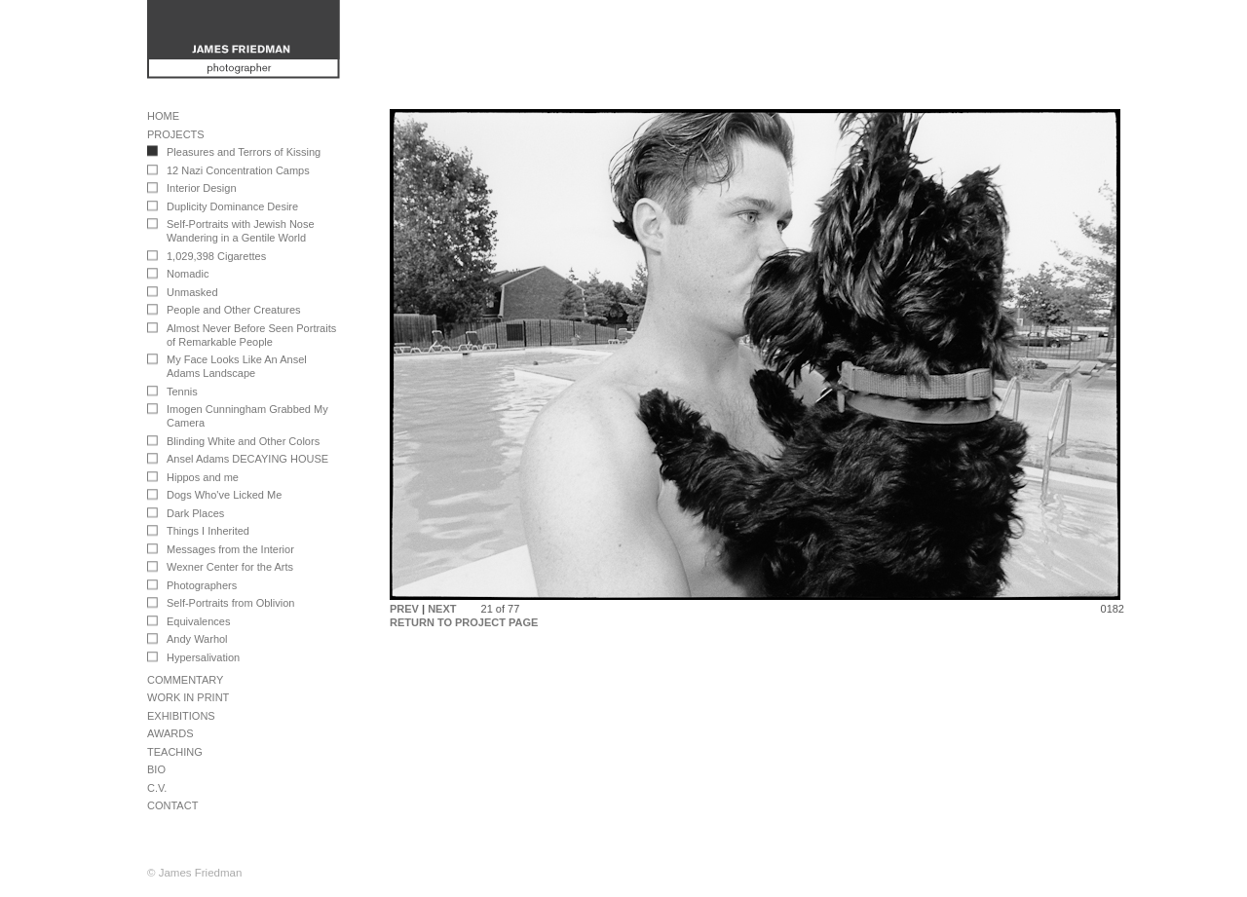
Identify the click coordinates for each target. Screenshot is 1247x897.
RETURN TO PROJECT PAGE (464, 622)
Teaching (175, 752)
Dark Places (195, 513)
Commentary (185, 680)
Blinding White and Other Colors (243, 441)
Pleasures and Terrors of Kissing (244, 152)
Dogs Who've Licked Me (224, 495)
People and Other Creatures (234, 310)
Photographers (202, 585)
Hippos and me (203, 477)
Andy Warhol (197, 639)
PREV (404, 609)
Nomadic (187, 274)
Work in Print (188, 697)
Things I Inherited (208, 531)
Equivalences (198, 621)
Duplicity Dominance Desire (232, 206)
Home (163, 116)
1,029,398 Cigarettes (216, 256)
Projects (176, 134)
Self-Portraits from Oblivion (230, 603)
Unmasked (192, 292)
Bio (156, 769)
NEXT (442, 609)
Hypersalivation (203, 657)
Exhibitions (181, 716)
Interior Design (202, 188)
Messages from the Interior (230, 549)
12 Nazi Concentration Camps (238, 170)
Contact (172, 805)
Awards (170, 733)
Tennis (182, 391)
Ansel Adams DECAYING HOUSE (247, 459)
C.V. (157, 788)
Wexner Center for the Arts (230, 567)
